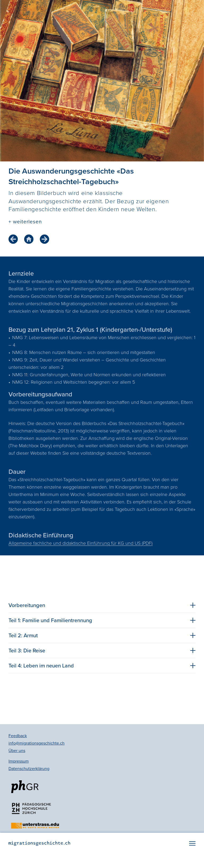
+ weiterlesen (25, 221)
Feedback (17, 736)
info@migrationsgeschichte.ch (36, 743)
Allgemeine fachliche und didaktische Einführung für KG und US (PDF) (80, 543)
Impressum (18, 761)
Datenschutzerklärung (28, 768)
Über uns (16, 750)
